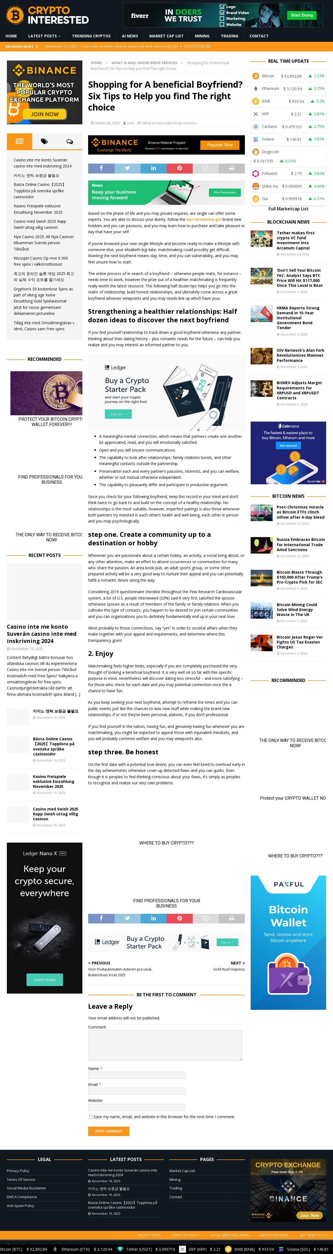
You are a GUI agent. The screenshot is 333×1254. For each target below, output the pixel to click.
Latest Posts (42, 35)
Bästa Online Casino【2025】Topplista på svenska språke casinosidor (40, 190)
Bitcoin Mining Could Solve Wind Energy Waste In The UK (297, 609)
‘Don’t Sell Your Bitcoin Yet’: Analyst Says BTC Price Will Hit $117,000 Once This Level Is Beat (300, 278)
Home (11, 35)
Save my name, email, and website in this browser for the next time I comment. (164, 1116)
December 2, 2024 (294, 404)
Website (95, 1100)
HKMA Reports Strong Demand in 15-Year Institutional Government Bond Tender (298, 318)
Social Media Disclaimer (26, 1188)
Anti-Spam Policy (20, 1205)
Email (93, 1084)
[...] (77, 694)
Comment (97, 1027)
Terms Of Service (21, 1179)
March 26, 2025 (107, 122)
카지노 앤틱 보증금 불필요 (36, 175)
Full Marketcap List (288, 209)
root (130, 122)
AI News (130, 35)
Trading (229, 35)
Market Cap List (166, 35)
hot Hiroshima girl (204, 219)
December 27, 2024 (295, 523)
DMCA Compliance (22, 1196)
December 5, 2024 (294, 292)
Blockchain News (288, 222)
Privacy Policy (18, 1170)
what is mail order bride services (170, 122)
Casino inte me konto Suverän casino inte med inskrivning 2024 (42, 634)
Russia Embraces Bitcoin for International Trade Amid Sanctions (301, 544)
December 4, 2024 (294, 334)
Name (94, 1068)
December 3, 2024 (294, 367)
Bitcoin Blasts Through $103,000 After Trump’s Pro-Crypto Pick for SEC (300, 577)
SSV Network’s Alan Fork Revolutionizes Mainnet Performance (300, 355)
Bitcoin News (288, 496)
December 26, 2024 (295, 254)
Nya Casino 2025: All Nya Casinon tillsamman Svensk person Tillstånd (44, 243)
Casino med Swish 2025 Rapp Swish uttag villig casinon (55, 813)
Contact (259, 35)
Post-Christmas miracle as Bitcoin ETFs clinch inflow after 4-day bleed (300, 511)
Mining (202, 35)
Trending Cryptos (91, 35)
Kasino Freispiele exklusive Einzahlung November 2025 (53, 781)
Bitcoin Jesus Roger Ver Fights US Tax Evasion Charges (300, 642)
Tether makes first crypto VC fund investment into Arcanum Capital (296, 240)
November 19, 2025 (27, 648)
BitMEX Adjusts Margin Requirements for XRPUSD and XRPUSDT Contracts (299, 390)
